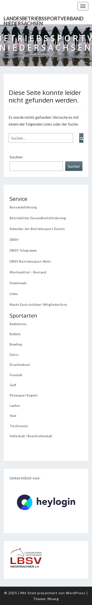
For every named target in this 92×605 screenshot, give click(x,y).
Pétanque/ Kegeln (24, 395)
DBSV (14, 240)
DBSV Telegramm (23, 250)
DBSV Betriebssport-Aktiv (30, 261)
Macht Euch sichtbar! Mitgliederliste (38, 305)
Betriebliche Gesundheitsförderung (38, 218)
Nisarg (53, 599)
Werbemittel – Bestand (28, 272)
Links (14, 294)
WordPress (75, 593)
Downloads (18, 283)
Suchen (16, 156)
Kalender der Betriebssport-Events (37, 229)
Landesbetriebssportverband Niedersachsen (43, 20)
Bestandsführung (23, 207)
